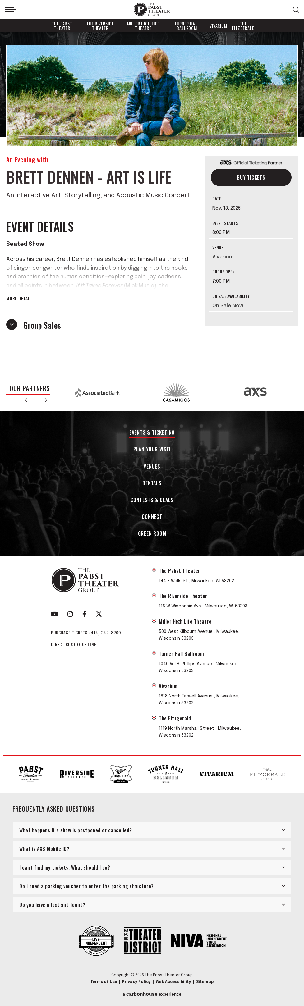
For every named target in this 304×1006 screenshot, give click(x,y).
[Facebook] (84, 614)
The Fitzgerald (243, 25)
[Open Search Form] (295, 9)
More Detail (19, 298)
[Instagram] (70, 614)
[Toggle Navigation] (10, 9)
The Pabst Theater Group (152, 9)
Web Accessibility (173, 982)
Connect (152, 517)
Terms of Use (103, 982)
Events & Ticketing (152, 433)
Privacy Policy (136, 982)
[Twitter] (99, 614)
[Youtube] (54, 614)
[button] (28, 400)
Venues (152, 467)
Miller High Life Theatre (143, 25)
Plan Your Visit (152, 449)
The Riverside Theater (100, 25)
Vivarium (218, 25)
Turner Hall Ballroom (187, 25)
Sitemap (205, 982)
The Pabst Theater (62, 25)
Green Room (152, 534)
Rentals (152, 483)
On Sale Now (227, 306)
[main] (152, 203)
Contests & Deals (152, 500)
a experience (151, 994)
